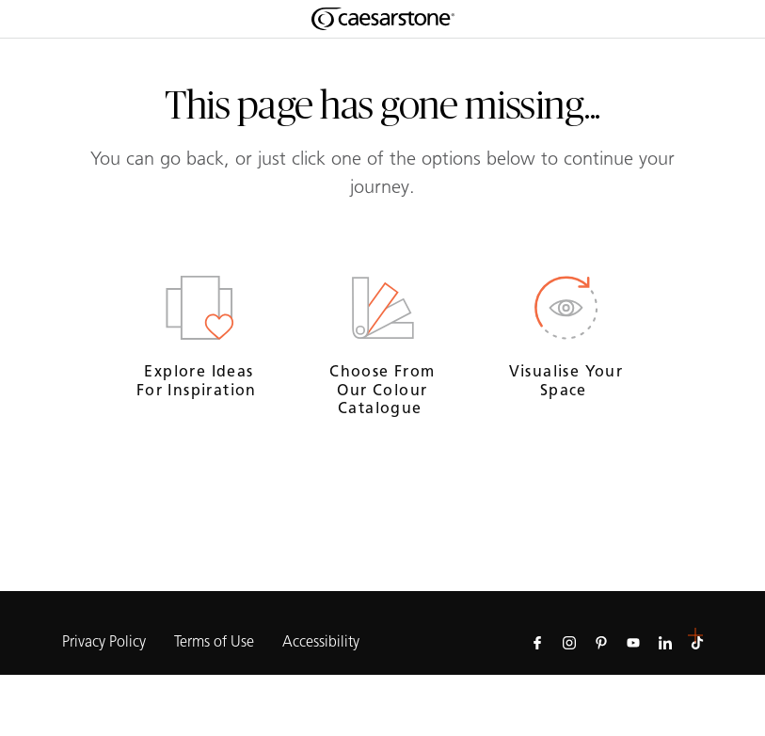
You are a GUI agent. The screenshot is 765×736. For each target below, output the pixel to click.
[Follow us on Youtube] (633, 642)
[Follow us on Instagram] (569, 642)
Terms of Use (214, 641)
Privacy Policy (104, 641)
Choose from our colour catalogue (382, 389)
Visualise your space (566, 380)
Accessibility (320, 641)
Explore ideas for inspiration (199, 380)
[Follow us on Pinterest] (601, 642)
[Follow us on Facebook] (537, 642)
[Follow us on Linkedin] (665, 642)
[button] (695, 635)
